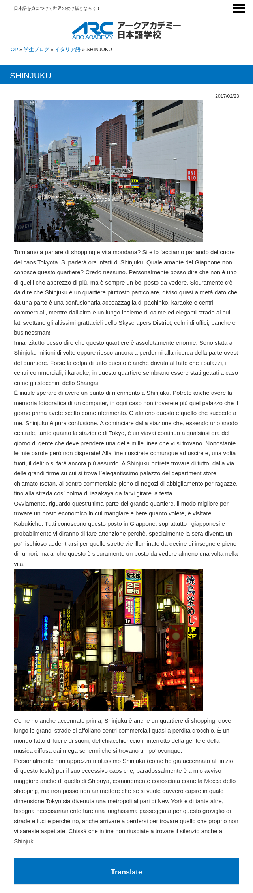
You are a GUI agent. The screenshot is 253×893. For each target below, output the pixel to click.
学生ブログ (36, 49)
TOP (12, 49)
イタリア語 (68, 49)
